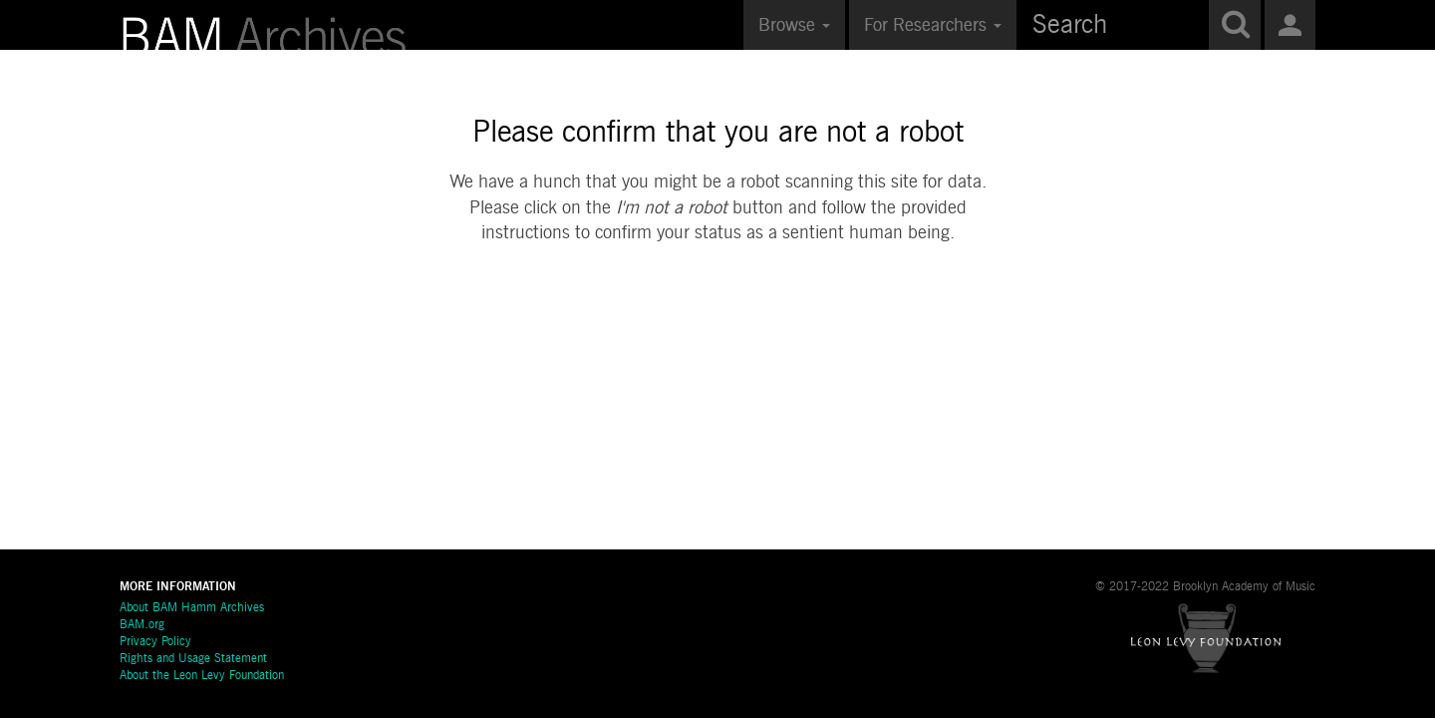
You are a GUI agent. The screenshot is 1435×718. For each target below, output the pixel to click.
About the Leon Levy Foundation (202, 676)
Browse (794, 26)
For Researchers (933, 26)
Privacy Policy (155, 642)
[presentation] (718, 310)
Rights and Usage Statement (193, 659)
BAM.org (142, 625)
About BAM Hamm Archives (192, 608)
